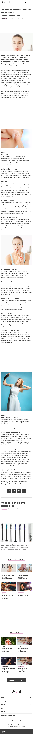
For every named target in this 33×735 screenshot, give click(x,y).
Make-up (4, 18)
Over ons (16, 724)
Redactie (10, 724)
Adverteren (21, 724)
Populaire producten (8, 715)
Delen (9, 491)
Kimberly (23, 508)
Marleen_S (23, 18)
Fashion (3, 705)
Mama (3, 697)
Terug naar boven (15, 680)
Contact (23, 726)
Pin (19, 491)
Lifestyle (4, 712)
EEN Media (28, 732)
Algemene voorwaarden (14, 726)
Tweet (14, 491)
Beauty (3, 701)
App (24, 491)
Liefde (3, 708)
